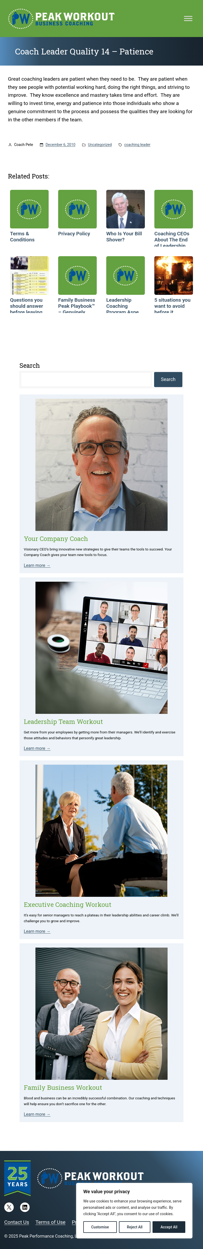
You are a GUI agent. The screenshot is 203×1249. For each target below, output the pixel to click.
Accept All (168, 1227)
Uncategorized (100, 145)
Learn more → (37, 565)
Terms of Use (50, 1222)
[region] (134, 1210)
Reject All (134, 1227)
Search (168, 379)
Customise (100, 1227)
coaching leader (137, 145)
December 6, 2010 (60, 145)
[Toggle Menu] (188, 18)
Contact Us (16, 1222)
